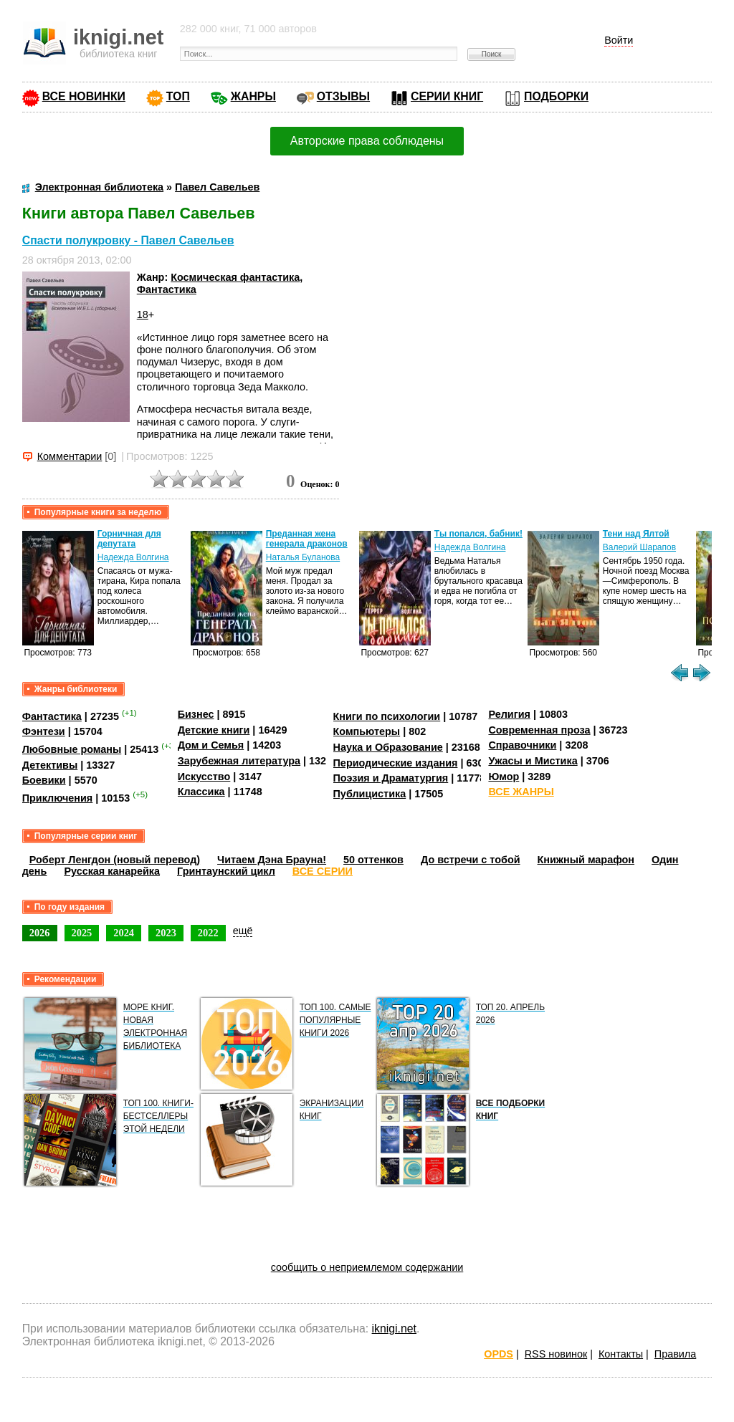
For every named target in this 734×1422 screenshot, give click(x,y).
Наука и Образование (388, 747)
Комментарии (70, 456)
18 (142, 314)
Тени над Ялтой (636, 534)
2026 (39, 932)
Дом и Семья (211, 745)
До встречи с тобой (470, 859)
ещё (243, 930)
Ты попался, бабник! (478, 534)
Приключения (57, 798)
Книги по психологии (387, 716)
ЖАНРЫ (253, 96)
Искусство (204, 776)
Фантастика (166, 289)
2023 (166, 932)
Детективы (50, 765)
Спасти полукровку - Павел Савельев (128, 240)
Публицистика (369, 793)
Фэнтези (43, 731)
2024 (123, 932)
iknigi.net (394, 1328)
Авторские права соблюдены (367, 141)
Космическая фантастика (235, 277)
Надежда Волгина (133, 557)
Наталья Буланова (303, 557)
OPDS (498, 1354)
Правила (675, 1354)
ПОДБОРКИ (556, 96)
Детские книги (214, 730)
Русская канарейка (112, 871)
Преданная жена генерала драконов (307, 539)
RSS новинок (556, 1354)
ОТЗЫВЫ (343, 96)
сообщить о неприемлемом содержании (367, 1267)
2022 (208, 932)
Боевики (44, 780)
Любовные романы (72, 749)
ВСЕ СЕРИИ (322, 871)
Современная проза (539, 730)
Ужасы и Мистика (532, 761)
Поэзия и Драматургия (391, 778)
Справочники (522, 745)
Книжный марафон (586, 859)
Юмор (503, 776)
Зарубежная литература (239, 761)
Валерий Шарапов (639, 547)
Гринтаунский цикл (226, 871)
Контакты (621, 1354)
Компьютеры (367, 731)
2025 (82, 932)
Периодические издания (395, 763)
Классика (201, 791)
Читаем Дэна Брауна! (271, 859)
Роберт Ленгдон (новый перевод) (114, 859)
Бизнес (196, 714)
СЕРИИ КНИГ (447, 96)
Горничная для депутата (129, 539)
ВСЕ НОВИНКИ (83, 96)
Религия (509, 714)
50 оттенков (373, 859)
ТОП (178, 96)
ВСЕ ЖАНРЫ (520, 791)
